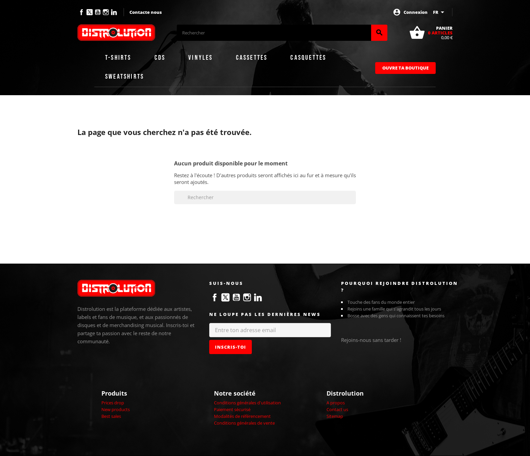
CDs (160, 58)
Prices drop (112, 403)
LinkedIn (114, 12)
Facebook (81, 12)
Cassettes (252, 58)
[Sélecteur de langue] (440, 12)
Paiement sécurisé (232, 409)
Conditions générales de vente (244, 423)
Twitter (90, 12)
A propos (336, 403)
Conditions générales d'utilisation (247, 403)
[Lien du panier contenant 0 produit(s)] (431, 33)
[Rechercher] (274, 33)
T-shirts (118, 58)
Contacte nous (145, 12)
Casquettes (308, 58)
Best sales (111, 416)
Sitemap (335, 416)
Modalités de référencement (242, 416)
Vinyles (200, 58)
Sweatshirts (124, 77)
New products (115, 409)
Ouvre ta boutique (405, 68)
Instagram (106, 12)
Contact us (337, 409)
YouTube (98, 12)
